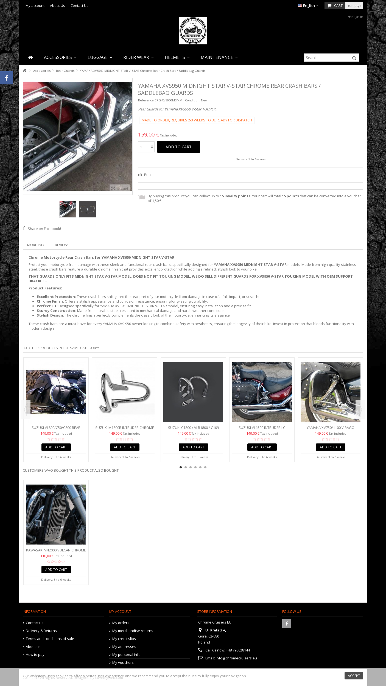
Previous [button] (25, 409)
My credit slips (124, 638)
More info (36, 244)
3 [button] (190, 467)
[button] (60, 57)
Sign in (355, 16)
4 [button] (195, 467)
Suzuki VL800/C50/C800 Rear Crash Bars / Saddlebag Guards (56, 430)
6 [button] (205, 467)
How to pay (35, 654)
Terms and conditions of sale (50, 638)
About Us (57, 5)
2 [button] (185, 467)
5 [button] (200, 467)
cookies (62, 675)
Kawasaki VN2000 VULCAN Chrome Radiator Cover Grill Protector (56, 552)
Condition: (192, 100)
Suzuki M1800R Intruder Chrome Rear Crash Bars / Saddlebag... (124, 430)
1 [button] (181, 467)
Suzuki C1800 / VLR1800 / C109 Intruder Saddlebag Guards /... (193, 430)
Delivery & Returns (41, 630)
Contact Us (79, 5)
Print (147, 174)
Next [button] (360, 409)
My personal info (126, 654)
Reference (146, 100)
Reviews (62, 244)
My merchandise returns (132, 630)
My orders (120, 622)
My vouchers (123, 662)
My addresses (124, 646)
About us (33, 646)
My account (35, 5)
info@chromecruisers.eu (236, 658)
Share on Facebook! (44, 228)
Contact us (34, 622)
